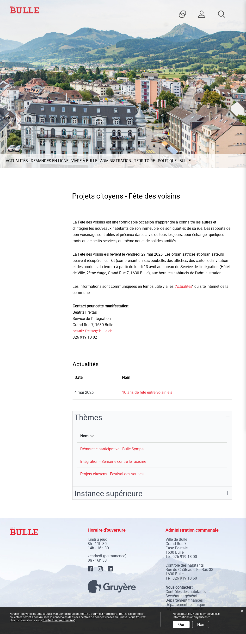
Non (200, 624)
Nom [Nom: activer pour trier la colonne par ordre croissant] (126, 377)
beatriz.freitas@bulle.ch (92, 331)
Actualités (17, 160)
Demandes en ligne (49, 160)
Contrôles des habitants (186, 591)
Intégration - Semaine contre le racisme (113, 461)
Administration (115, 160)
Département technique (185, 604)
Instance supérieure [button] (108, 493)
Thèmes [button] (88, 417)
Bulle (185, 160)
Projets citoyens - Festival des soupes (111, 473)
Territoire (144, 160)
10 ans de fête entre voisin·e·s (147, 392)
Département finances (184, 600)
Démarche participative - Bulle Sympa (112, 449)
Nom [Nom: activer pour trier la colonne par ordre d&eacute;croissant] (84, 436)
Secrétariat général (181, 596)
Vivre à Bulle (84, 160)
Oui (181, 624)
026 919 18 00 (184, 556)
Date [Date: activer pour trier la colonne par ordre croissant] (78, 377)
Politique (167, 160)
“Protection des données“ (59, 620)
